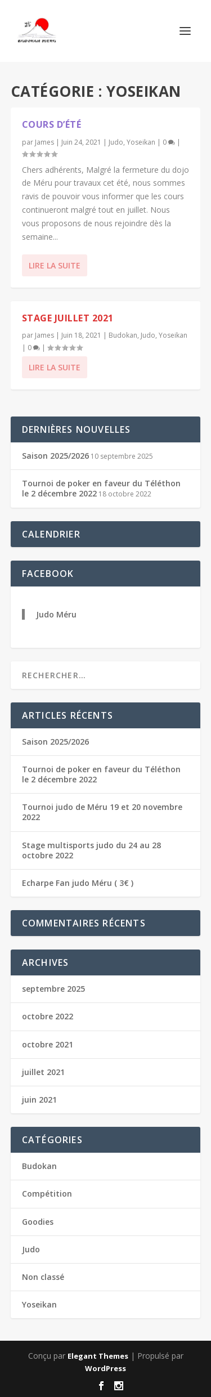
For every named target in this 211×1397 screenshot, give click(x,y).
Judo (116, 142)
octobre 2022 (47, 1016)
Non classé (43, 1276)
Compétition (47, 1193)
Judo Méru (56, 614)
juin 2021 (39, 1099)
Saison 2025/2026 (55, 455)
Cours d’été (52, 124)
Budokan (123, 335)
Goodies (37, 1221)
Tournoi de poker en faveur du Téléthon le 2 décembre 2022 (101, 488)
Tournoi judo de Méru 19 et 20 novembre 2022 (102, 812)
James (44, 142)
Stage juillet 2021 (68, 318)
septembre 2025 (53, 988)
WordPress (105, 1368)
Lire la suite (54, 265)
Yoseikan (141, 142)
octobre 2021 (47, 1044)
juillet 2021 (43, 1072)
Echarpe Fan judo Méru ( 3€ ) (77, 882)
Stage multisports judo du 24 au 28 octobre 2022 (91, 850)
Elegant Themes (98, 1356)
